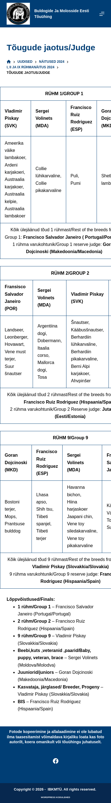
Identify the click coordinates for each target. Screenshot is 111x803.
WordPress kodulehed (55, 797)
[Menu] (101, 13)
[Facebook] (55, 761)
